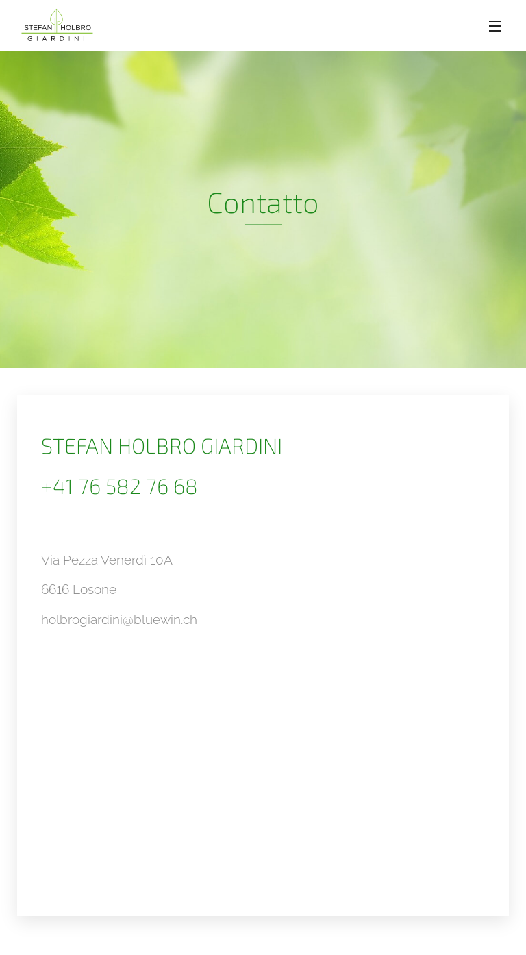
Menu (495, 26)
